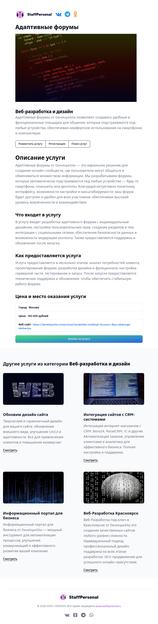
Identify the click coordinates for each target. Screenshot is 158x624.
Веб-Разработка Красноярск (111, 513)
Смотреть (10, 450)
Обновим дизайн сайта (25, 414)
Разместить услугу (30, 144)
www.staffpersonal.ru (108, 606)
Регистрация (57, 144)
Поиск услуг (79, 144)
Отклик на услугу (79, 339)
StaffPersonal (39, 14)
